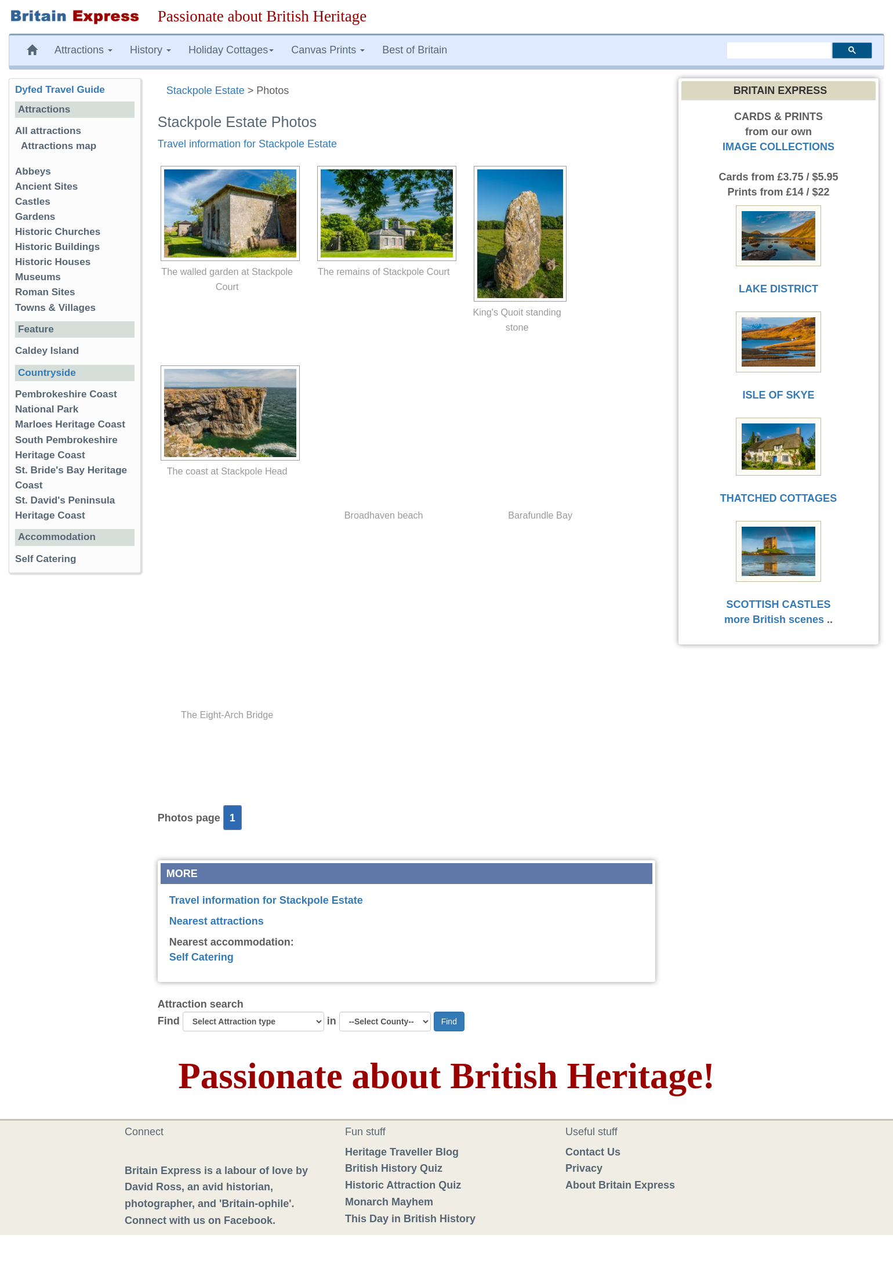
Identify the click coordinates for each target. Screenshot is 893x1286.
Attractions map (58, 145)
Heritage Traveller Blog (402, 1152)
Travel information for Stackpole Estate (247, 144)
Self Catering (201, 957)
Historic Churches (57, 231)
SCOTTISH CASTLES (778, 604)
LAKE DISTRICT (778, 289)
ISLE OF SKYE (778, 395)
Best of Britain (414, 50)
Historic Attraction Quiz (403, 1185)
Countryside (47, 372)
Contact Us (592, 1152)
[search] (779, 50)
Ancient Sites (46, 186)
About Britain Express (620, 1185)
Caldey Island (47, 350)
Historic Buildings (57, 246)
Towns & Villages (55, 307)
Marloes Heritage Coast (70, 424)
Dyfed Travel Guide (60, 89)
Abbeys (33, 171)
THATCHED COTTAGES (778, 498)
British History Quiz (393, 1168)
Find (169, 1021)
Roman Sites (45, 292)
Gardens (35, 216)
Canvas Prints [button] (328, 50)
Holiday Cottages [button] (231, 50)
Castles (32, 201)
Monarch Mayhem (389, 1202)
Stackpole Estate (205, 90)
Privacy (583, 1168)
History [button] (150, 50)
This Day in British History (410, 1219)
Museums (38, 276)
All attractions (48, 130)
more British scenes (774, 619)
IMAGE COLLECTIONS (778, 147)
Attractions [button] (83, 50)
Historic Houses (52, 261)
